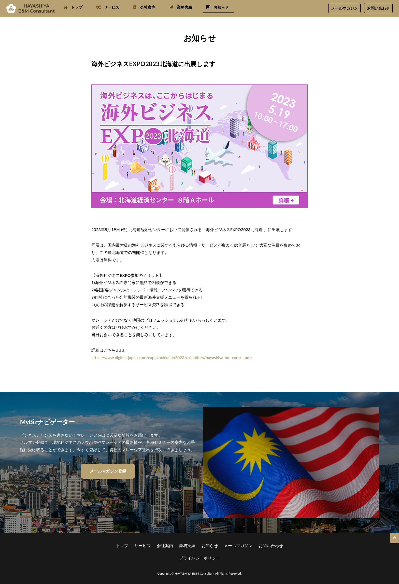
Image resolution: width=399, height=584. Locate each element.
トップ (76, 7)
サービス (111, 7)
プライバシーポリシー (199, 557)
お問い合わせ (378, 8)
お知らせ (221, 7)
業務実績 (184, 7)
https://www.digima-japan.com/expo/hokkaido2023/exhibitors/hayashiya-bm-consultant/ (171, 357)
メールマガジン (344, 8)
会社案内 (147, 7)
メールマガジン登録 (108, 470)
